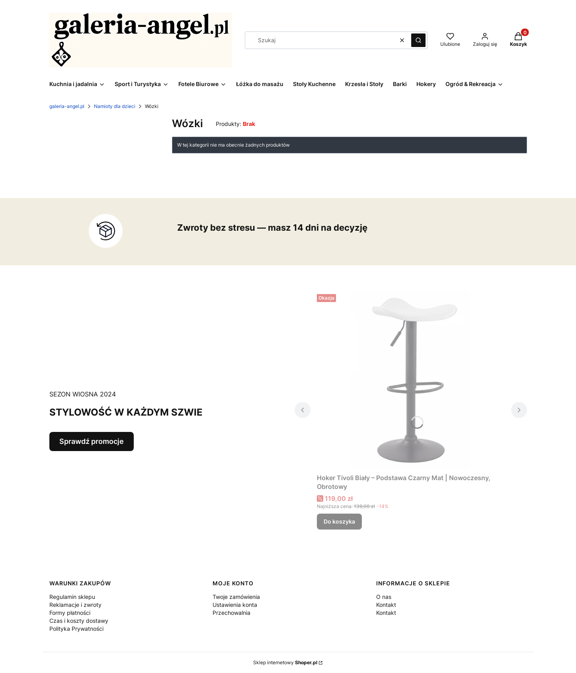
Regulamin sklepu (72, 596)
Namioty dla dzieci (114, 106)
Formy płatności (69, 612)
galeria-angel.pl (66, 106)
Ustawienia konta (235, 604)
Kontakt (386, 604)
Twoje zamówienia (236, 596)
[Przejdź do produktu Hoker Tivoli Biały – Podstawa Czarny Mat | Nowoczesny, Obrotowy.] (411, 380)
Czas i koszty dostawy (78, 620)
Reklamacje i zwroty (75, 604)
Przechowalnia (231, 612)
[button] (418, 40)
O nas (383, 596)
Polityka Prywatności (76, 628)
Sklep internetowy (285, 662)
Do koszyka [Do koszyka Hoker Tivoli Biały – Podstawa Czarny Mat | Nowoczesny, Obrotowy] (339, 521)
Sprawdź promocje (91, 441)
